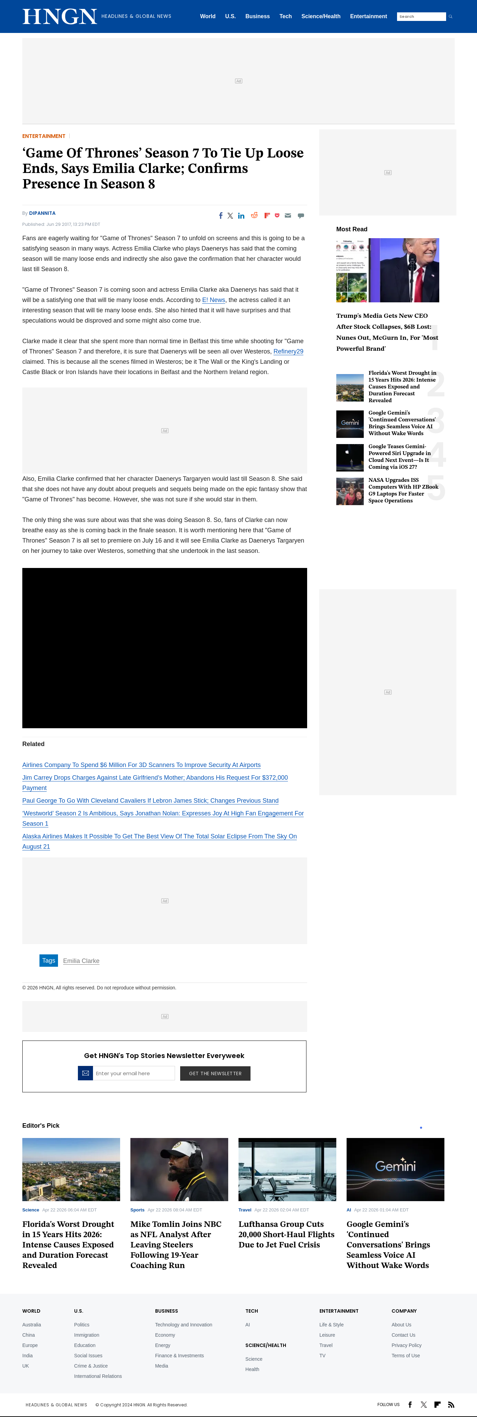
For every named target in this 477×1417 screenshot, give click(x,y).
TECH (251, 1311)
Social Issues (88, 1355)
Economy (165, 1335)
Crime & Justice (91, 1366)
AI (349, 1209)
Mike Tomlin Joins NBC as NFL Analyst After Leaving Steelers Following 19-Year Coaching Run (176, 1245)
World (208, 16)
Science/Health (321, 16)
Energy (162, 1345)
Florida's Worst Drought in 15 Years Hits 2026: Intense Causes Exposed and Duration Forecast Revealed (403, 387)
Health (252, 1369)
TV (322, 1355)
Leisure (327, 1335)
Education (84, 1345)
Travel (245, 1209)
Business (257, 16)
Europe (30, 1345)
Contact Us (403, 1335)
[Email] (288, 215)
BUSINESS (166, 1311)
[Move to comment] (301, 215)
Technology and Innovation (183, 1324)
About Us (401, 1324)
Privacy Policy (406, 1345)
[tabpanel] (76, 1206)
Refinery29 (288, 351)
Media (161, 1366)
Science (30, 1209)
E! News (213, 300)
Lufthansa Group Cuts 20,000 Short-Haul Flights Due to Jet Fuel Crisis (286, 1235)
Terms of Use (406, 1355)
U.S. (230, 16)
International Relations (98, 1376)
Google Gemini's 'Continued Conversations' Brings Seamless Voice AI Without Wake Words (388, 1245)
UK (25, 1366)
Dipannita (42, 213)
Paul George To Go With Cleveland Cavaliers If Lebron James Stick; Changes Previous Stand (150, 800)
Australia (31, 1324)
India (27, 1355)
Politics (81, 1324)
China (28, 1335)
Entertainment (368, 16)
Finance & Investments (179, 1355)
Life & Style (331, 1324)
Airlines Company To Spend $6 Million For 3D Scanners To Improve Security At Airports (141, 765)
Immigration (86, 1335)
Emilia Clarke (81, 960)
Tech (285, 16)
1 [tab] (421, 1128)
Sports (137, 1209)
